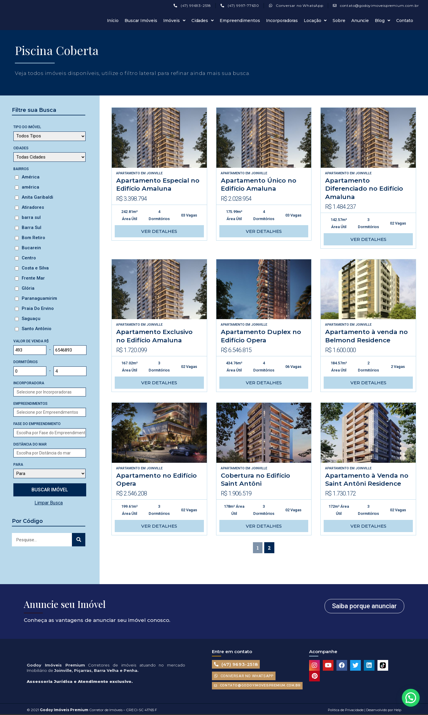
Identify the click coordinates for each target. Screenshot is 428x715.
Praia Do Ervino (38, 308)
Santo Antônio (36, 329)
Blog (382, 20)
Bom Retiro (33, 238)
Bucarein (31, 248)
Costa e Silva (35, 268)
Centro (29, 258)
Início (113, 20)
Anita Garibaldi (37, 197)
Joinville (155, 173)
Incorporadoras (282, 20)
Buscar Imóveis (141, 20)
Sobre (339, 20)
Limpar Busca (48, 503)
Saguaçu (31, 318)
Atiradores (33, 207)
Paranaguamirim (39, 298)
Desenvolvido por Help (383, 710)
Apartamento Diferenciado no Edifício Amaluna (364, 188)
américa (30, 187)
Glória (28, 288)
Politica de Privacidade (346, 710)
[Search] (78, 539)
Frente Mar (33, 278)
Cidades (202, 20)
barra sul (31, 217)
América (31, 177)
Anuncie (360, 20)
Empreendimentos (240, 20)
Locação (315, 20)
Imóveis (174, 20)
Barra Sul (31, 227)
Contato (404, 20)
